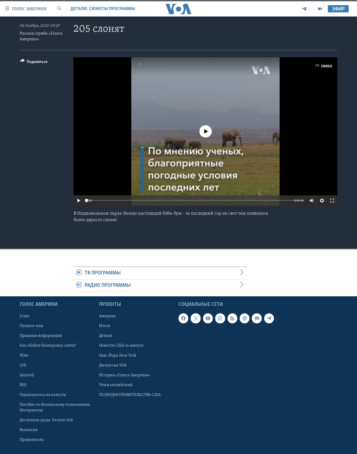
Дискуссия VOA (113, 365)
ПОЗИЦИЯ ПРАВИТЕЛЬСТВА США (130, 395)
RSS (23, 385)
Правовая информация (41, 336)
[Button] (33, 62)
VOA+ (24, 355)
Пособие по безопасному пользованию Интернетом (55, 407)
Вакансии (29, 430)
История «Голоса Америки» (124, 375)
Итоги (104, 326)
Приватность (31, 440)
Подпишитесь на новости (43, 395)
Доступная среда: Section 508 (46, 420)
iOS (23, 365)
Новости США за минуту (121, 346)
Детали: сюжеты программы (102, 8)
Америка (107, 316)
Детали (105, 336)
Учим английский (116, 385)
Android (27, 375)
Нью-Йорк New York (117, 355)
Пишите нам (31, 326)
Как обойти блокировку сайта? (48, 346)
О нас (25, 316)
